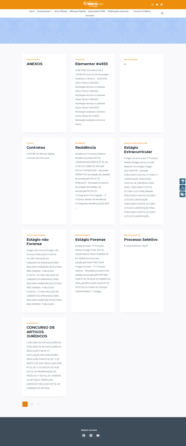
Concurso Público (141, 11)
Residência (80, 143)
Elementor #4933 (91, 64)
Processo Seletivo (132, 235)
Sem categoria (33, 59)
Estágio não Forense (36, 235)
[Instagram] (152, 5)
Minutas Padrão (78, 11)
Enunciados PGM (96, 11)
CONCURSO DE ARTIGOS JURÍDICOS (41, 331)
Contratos (36, 147)
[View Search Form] (161, 13)
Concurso (79, 59)
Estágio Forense (82, 235)
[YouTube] (157, 5)
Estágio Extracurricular (135, 143)
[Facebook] (162, 5)
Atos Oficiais (61, 11)
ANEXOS (34, 64)
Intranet (90, 15)
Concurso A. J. (33, 323)
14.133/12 (30, 143)
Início (31, 11)
